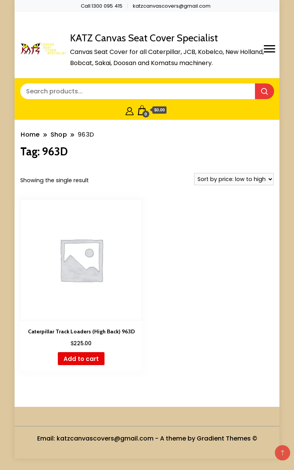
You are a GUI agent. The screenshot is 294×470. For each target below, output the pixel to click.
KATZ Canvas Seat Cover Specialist (144, 38)
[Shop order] (234, 179)
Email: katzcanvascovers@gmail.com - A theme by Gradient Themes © (147, 438)
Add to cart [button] (81, 359)
